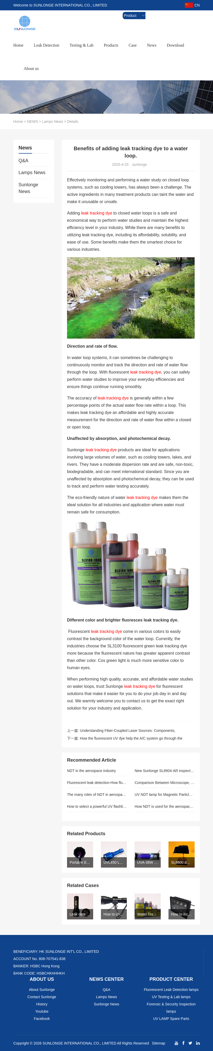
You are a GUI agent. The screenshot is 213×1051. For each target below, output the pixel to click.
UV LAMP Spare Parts (171, 1019)
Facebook (42, 1019)
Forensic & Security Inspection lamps (171, 1007)
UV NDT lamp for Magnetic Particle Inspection (164, 794)
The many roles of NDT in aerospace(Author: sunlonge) (97, 794)
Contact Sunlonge (41, 997)
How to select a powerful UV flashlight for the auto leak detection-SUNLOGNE (97, 806)
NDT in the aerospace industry (91, 771)
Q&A (23, 160)
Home (18, 45)
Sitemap (158, 1043)
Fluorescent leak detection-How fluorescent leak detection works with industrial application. (97, 783)
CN (192, 5)
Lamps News (52, 121)
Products (111, 45)
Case (133, 45)
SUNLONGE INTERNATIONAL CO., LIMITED (79, 1043)
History (42, 1004)
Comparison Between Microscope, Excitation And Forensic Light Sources (164, 783)
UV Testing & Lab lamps (171, 997)
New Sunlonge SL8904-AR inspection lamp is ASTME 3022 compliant (164, 771)
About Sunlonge (42, 990)
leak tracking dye (96, 213)
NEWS (32, 121)
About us (31, 68)
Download (175, 45)
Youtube (41, 1011)
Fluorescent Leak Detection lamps (171, 990)
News (151, 45)
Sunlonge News (28, 188)
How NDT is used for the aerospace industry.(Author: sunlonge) (164, 806)
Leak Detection (46, 45)
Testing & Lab (81, 45)
